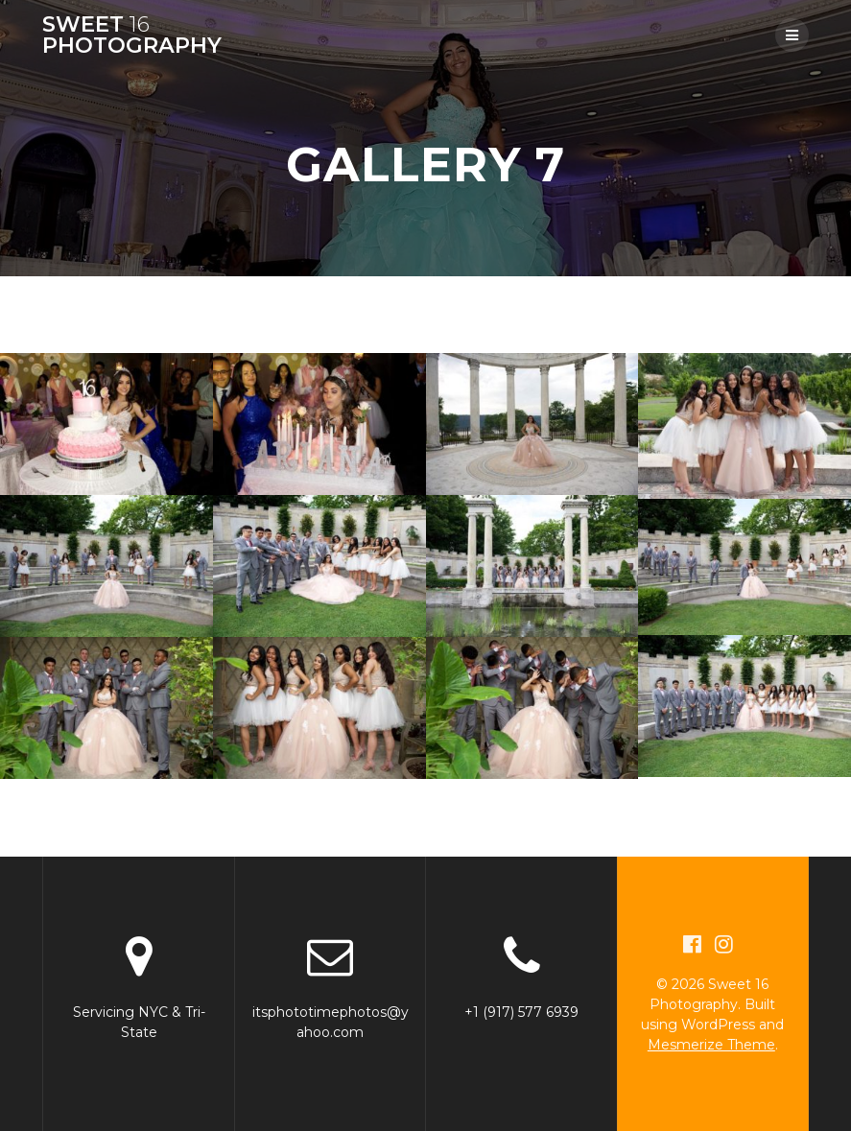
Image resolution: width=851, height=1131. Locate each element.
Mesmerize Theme (711, 1044)
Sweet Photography (132, 35)
